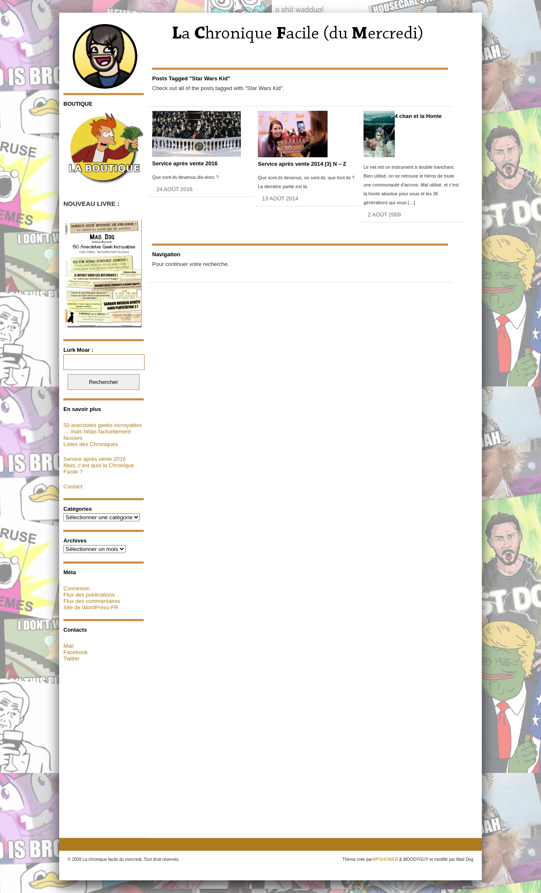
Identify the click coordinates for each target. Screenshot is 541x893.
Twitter (71, 658)
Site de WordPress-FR (90, 607)
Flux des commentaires (91, 601)
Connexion (76, 588)
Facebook (75, 652)
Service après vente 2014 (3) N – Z (302, 164)
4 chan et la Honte (418, 116)
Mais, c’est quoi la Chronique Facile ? (98, 468)
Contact (72, 486)
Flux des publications (89, 595)
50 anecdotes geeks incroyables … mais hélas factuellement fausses (102, 431)
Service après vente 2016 (94, 459)
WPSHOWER (385, 859)
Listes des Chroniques (90, 444)
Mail (68, 646)
